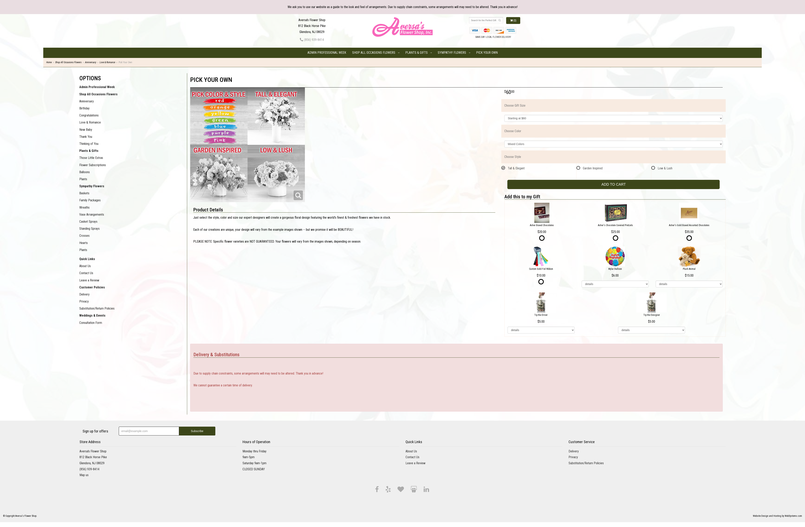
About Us (85, 266)
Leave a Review (89, 280)
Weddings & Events (92, 315)
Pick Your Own (487, 53)
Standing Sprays (89, 229)
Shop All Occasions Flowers (373, 53)
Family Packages (90, 200)
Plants (83, 179)
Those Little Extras (91, 158)
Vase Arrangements (91, 214)
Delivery (84, 294)
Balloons (84, 172)
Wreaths (84, 207)
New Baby (85, 130)
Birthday (84, 108)
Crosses (84, 236)
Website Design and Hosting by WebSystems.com (777, 516)
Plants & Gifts (416, 53)
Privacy (84, 301)
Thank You (85, 137)
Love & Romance (107, 62)
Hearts (83, 243)
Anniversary (90, 62)
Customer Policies (92, 287)
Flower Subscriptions (92, 165)
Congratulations (89, 115)
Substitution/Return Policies (97, 308)
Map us (84, 475)
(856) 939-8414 (312, 40)
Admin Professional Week (327, 53)
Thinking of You (88, 144)
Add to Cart (613, 184)
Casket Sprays (88, 221)
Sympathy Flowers (452, 53)
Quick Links (87, 259)
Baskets (84, 193)
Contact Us (86, 273)
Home (49, 62)
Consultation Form (90, 323)
